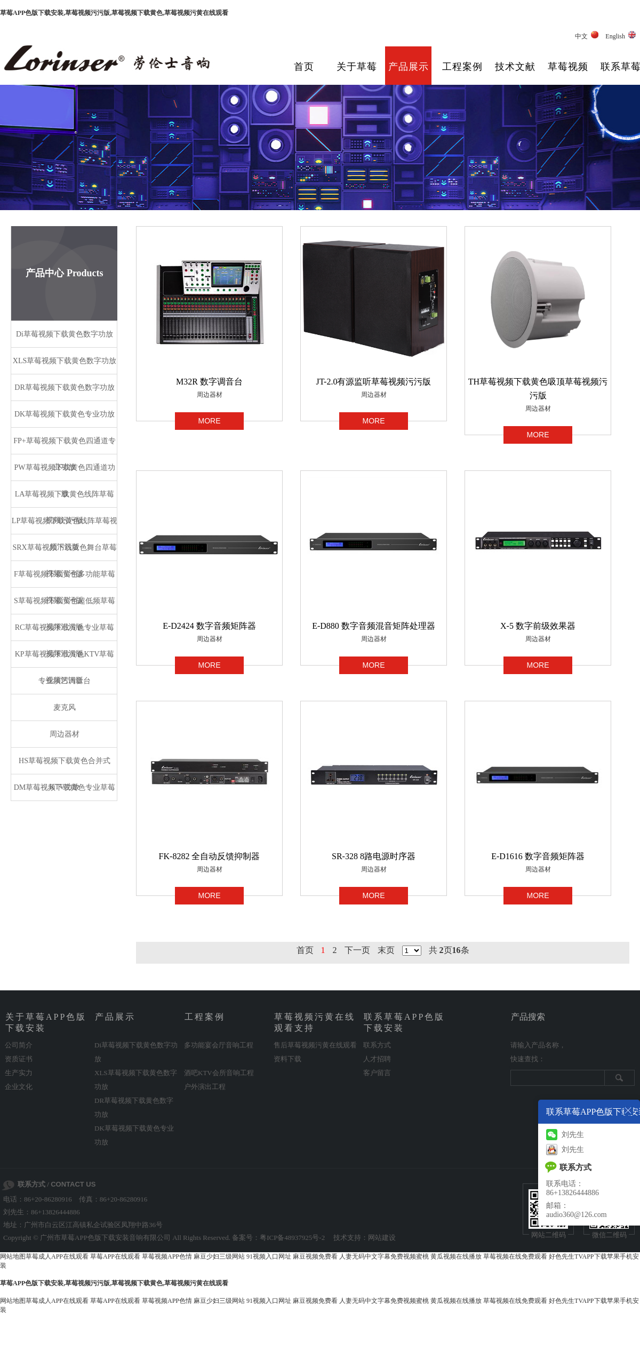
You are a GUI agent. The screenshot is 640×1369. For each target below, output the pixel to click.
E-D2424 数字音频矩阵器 (209, 625)
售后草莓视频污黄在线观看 (315, 1045)
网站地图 (13, 1256)
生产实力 (19, 1073)
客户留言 (377, 1073)
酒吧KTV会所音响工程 (219, 1073)
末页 (386, 950)
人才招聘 (377, 1059)
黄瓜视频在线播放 (456, 1256)
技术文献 (515, 66)
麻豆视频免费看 (315, 1256)
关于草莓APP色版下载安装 (357, 74)
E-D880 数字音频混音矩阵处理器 (373, 625)
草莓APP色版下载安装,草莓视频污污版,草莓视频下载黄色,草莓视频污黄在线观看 (114, 13)
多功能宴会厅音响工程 (218, 1045)
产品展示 (408, 66)
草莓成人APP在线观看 (57, 1256)
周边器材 (209, 394)
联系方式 (377, 1045)
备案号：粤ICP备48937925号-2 (278, 1238)
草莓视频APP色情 (167, 1256)
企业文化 (19, 1087)
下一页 (357, 950)
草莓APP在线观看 (115, 1256)
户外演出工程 (205, 1087)
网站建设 (382, 1238)
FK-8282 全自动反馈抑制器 (209, 856)
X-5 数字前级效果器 (537, 625)
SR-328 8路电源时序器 (373, 856)
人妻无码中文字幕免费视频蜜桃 (384, 1256)
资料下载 (287, 1059)
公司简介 (19, 1045)
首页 (304, 66)
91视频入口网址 (268, 1256)
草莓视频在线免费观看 (515, 1256)
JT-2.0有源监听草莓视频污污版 (373, 381)
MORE (209, 421)
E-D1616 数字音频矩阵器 (538, 856)
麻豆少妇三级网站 (219, 1256)
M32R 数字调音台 (209, 381)
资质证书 (19, 1059)
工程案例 (462, 66)
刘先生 (565, 1135)
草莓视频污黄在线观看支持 (568, 74)
